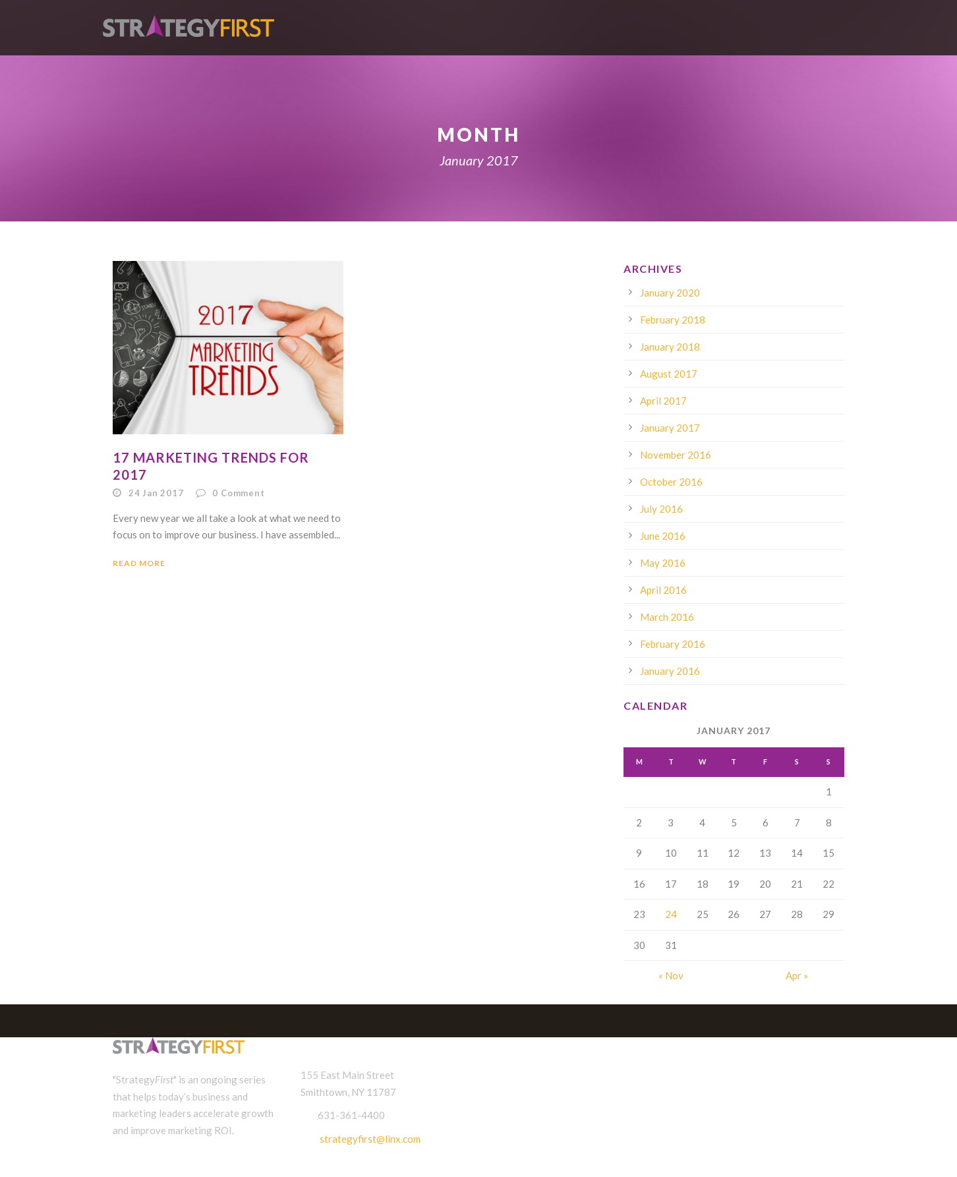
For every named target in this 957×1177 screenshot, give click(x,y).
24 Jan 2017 (156, 493)
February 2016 (672, 644)
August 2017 (668, 374)
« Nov (670, 975)
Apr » (797, 975)
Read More (139, 563)
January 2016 (670, 671)
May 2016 (662, 563)
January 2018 (670, 347)
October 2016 (671, 482)
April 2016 (663, 590)
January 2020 (670, 293)
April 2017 (663, 401)
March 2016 (667, 617)
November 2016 (675, 455)
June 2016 (662, 536)
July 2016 (661, 509)
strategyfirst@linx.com (370, 1139)
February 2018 (672, 320)
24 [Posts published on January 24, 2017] (671, 914)
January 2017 (670, 428)
